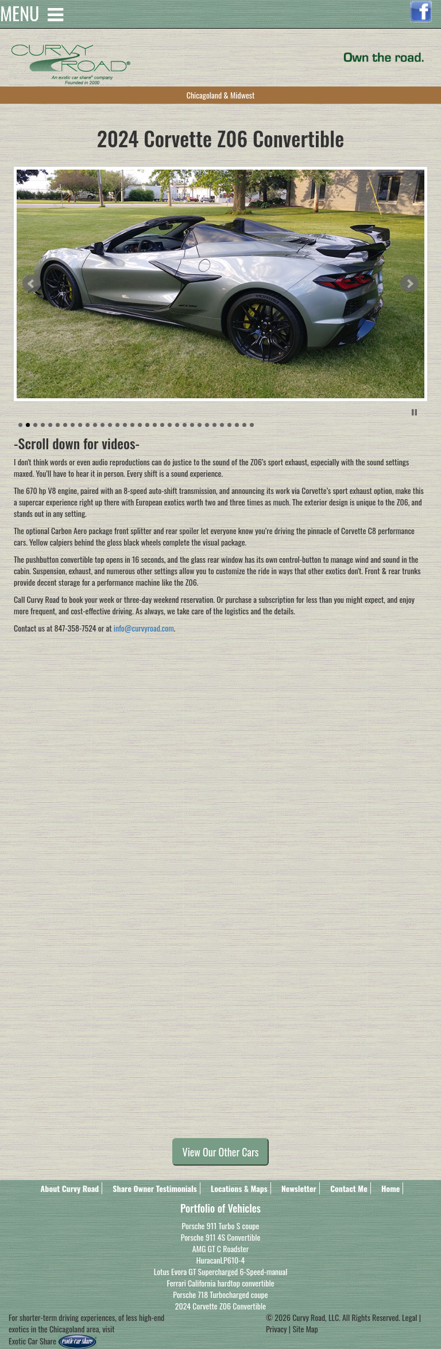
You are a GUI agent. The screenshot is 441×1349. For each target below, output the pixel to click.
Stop (414, 412)
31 (244, 425)
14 (117, 425)
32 (252, 425)
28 (222, 425)
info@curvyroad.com (144, 628)
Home (390, 1188)
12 (102, 425)
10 (88, 425)
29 (229, 425)
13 (110, 425)
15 (125, 425)
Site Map (305, 1329)
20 (162, 425)
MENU (31, 5)
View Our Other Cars (221, 1151)
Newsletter (298, 1188)
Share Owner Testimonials (154, 1188)
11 (95, 425)
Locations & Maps (239, 1188)
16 (132, 425)
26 (207, 425)
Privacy (276, 1329)
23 (185, 425)
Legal (410, 1317)
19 (155, 425)
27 (214, 425)
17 (140, 425)
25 (200, 425)
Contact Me (349, 1188)
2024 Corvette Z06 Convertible (220, 1306)
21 (170, 425)
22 (177, 425)
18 (147, 425)
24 (192, 425)
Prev (31, 283)
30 (237, 425)
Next (409, 283)
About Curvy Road (70, 1188)
